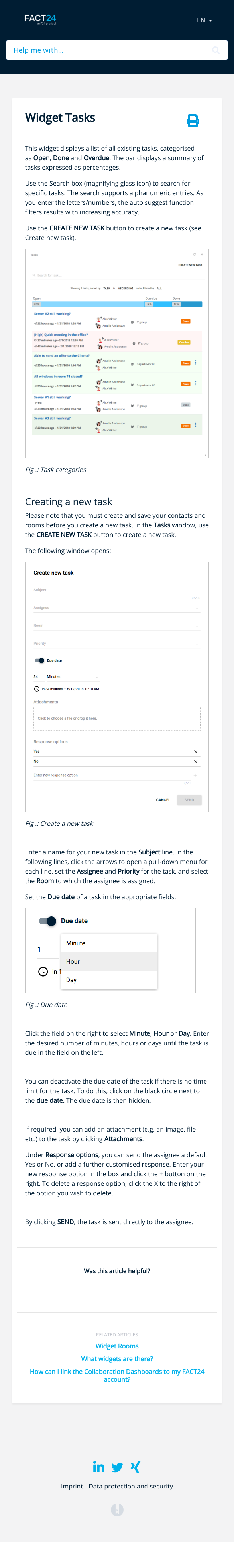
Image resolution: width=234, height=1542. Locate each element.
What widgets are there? (117, 1358)
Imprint (72, 1486)
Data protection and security (130, 1486)
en (202, 20)
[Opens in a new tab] (117, 1509)
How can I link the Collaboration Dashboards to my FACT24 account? (117, 1375)
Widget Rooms (117, 1346)
